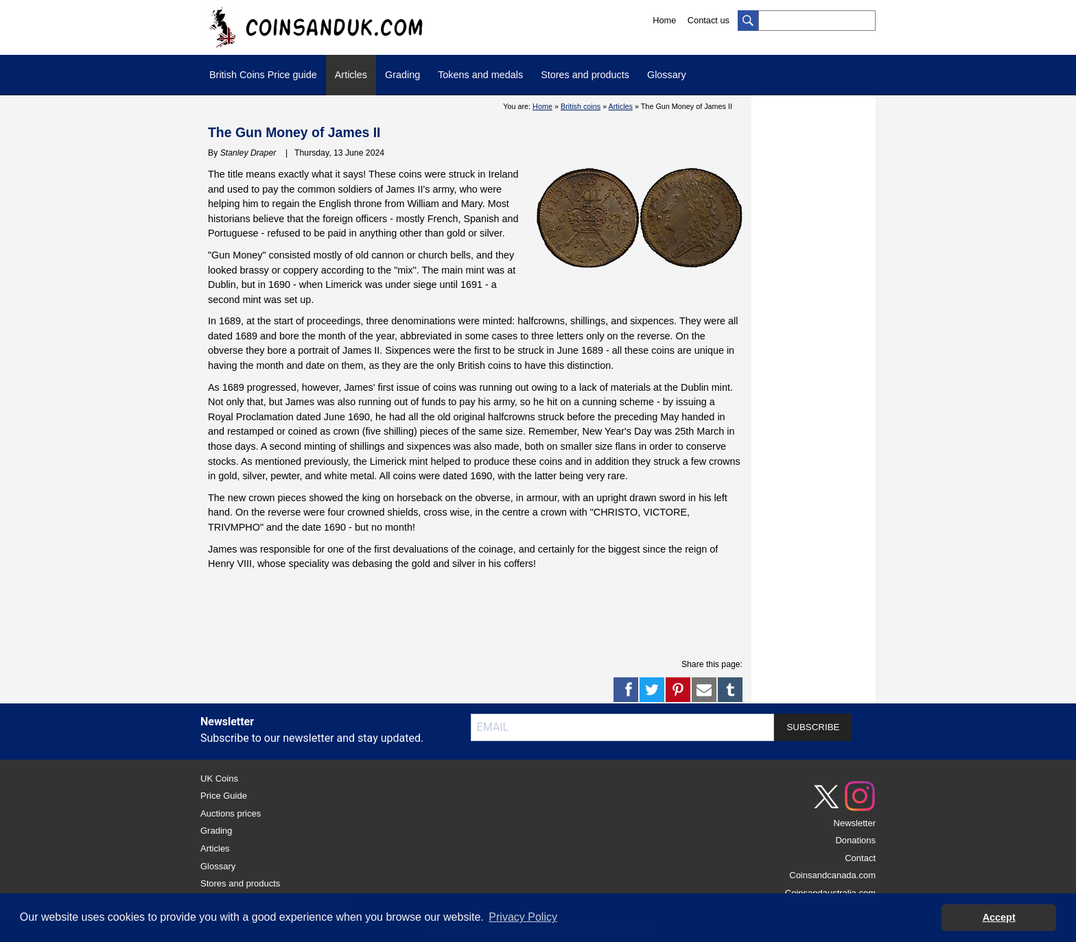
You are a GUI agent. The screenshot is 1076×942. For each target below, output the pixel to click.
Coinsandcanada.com (832, 875)
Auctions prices (230, 813)
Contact (860, 858)
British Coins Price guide (263, 74)
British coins (580, 106)
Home (664, 20)
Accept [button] (999, 917)
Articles (351, 74)
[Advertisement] (475, 613)
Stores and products (585, 74)
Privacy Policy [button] (523, 917)
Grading (402, 74)
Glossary (666, 74)
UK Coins (219, 778)
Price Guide (223, 795)
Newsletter (855, 823)
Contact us (708, 20)
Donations (855, 840)
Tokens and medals (480, 74)
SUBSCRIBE (812, 727)
